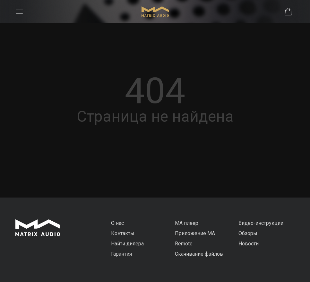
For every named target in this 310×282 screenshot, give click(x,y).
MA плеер (186, 223)
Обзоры (247, 233)
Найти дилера (127, 244)
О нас (117, 223)
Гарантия (121, 254)
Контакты (122, 233)
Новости (248, 244)
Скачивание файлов (199, 254)
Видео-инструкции (260, 223)
